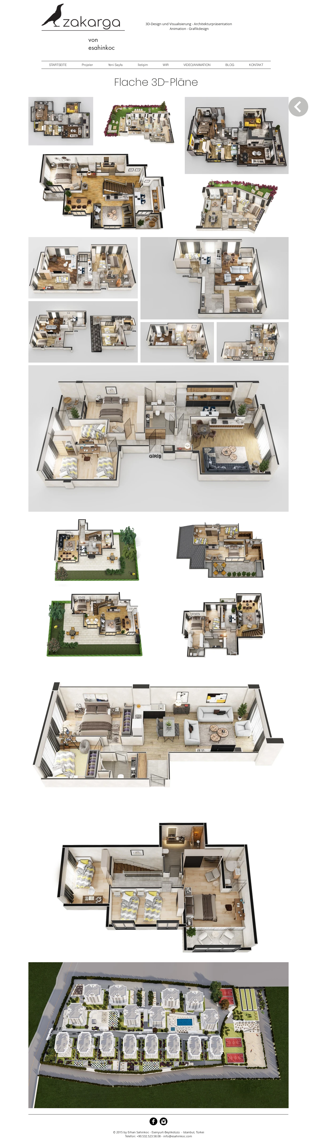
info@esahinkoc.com (177, 1136)
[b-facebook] (153, 1121)
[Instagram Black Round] (164, 1121)
